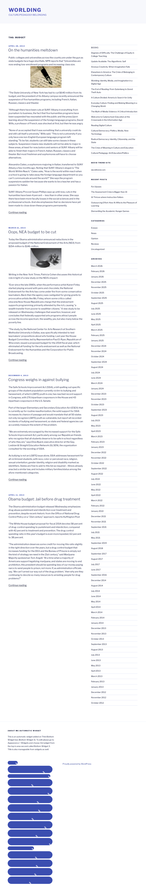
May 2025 (96, 319)
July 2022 (95, 479)
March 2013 (96, 676)
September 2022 (99, 468)
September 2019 (99, 543)
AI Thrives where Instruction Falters (107, 197)
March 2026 (97, 266)
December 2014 (98, 580)
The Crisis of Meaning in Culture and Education (112, 147)
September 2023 (99, 410)
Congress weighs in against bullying (38, 379)
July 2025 (95, 308)
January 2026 (97, 276)
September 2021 (99, 527)
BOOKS (94, 47)
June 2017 (96, 569)
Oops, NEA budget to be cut (32, 232)
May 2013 (95, 665)
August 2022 (97, 473)
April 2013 (96, 671)
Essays (94, 228)
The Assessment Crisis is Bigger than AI (109, 192)
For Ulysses (96, 186)
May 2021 (95, 537)
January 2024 (97, 388)
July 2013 (95, 655)
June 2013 (96, 660)
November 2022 (98, 458)
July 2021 (95, 532)
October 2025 (97, 292)
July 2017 (95, 564)
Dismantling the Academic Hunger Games (110, 211)
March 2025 (97, 330)
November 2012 (98, 697)
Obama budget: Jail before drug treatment (44, 499)
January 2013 (97, 687)
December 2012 (98, 692)
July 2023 (95, 420)
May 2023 (96, 425)
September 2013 (99, 644)
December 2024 (98, 346)
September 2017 (99, 553)
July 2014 (95, 591)
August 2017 (97, 559)
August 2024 (97, 367)
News (93, 233)
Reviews (95, 244)
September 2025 (99, 298)
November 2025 (98, 287)
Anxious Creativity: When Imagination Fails (110, 67)
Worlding (25, 10)
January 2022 (97, 511)
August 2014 (97, 585)
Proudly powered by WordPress (77, 764)
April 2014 (96, 607)
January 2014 (97, 623)
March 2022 (96, 500)
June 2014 (96, 596)
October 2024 (97, 356)
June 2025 (96, 314)
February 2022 (97, 505)
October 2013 (97, 639)
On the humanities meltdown (33, 50)
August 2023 (97, 415)
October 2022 (97, 463)
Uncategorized (98, 249)
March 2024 (97, 383)
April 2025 (96, 324)
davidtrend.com (98, 170)
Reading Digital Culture (101, 125)
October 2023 (97, 404)
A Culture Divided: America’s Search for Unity (111, 97)
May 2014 (95, 601)
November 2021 (98, 521)
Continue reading (18, 212)
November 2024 (98, 351)
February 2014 (97, 617)
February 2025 (98, 335)
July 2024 (95, 372)
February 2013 (97, 681)
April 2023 (96, 431)
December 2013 (98, 628)
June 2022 (96, 484)
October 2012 (97, 703)
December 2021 (98, 516)
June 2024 (96, 378)
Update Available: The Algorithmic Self (108, 61)
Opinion (94, 238)
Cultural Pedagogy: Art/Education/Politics (110, 153)
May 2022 (95, 489)
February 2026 (98, 271)
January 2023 (97, 447)
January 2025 (97, 340)
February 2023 (98, 442)
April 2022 (96, 495)
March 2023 (97, 436)
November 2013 (98, 633)
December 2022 (98, 452)
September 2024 (99, 362)
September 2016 (99, 575)
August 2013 (97, 649)
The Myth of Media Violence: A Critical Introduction (114, 111)
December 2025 (98, 282)
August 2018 (97, 548)
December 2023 (98, 394)
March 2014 (96, 612)
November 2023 (98, 399)
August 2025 (97, 303)
